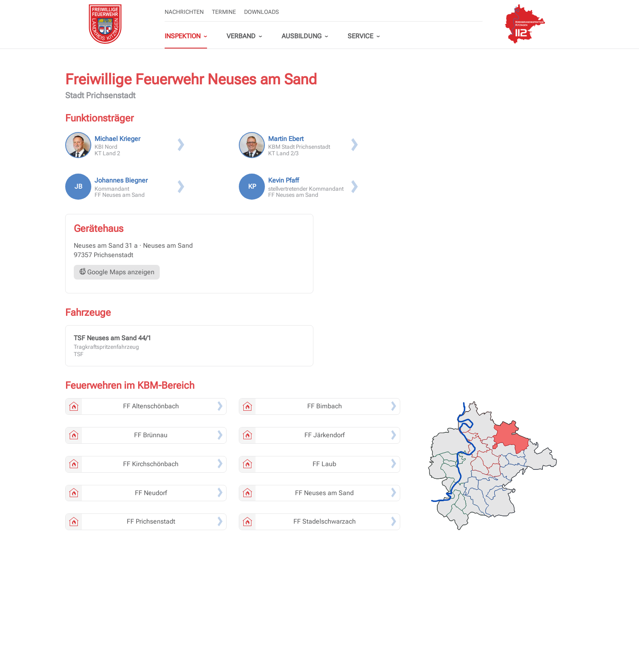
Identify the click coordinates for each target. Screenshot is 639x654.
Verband (241, 36)
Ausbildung (302, 36)
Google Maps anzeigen (116, 272)
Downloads (261, 12)
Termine (224, 12)
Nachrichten (184, 12)
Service (360, 36)
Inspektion (183, 36)
